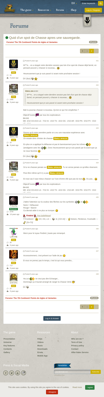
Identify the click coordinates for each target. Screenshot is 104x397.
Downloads (42, 349)
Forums (60, 10)
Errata (40, 352)
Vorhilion (14, 70)
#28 (97, 274)
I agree (90, 387)
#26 (97, 229)
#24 (97, 163)
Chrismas (13, 283)
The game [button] (26, 10)
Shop (73, 10)
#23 (97, 128)
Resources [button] (44, 10)
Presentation (9, 339)
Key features (9, 346)
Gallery (7, 352)
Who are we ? (77, 339)
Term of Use (76, 342)
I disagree (52, 392)
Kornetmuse (13, 94)
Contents (8, 349)
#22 (97, 85)
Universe (8, 342)
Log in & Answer (52, 318)
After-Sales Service (80, 352)
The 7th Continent (22, 42)
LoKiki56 (13, 237)
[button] (74, 3)
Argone (14, 260)
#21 (97, 61)
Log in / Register (93, 10)
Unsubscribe (59, 375)
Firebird (13, 206)
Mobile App (42, 356)
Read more (77, 387)
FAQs (39, 339)
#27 (97, 251)
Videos (40, 342)
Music (40, 346)
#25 (97, 197)
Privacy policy (77, 346)
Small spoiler (30, 135)
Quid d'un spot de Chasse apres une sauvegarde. (43, 37)
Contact (74, 349)
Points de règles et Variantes (45, 42)
